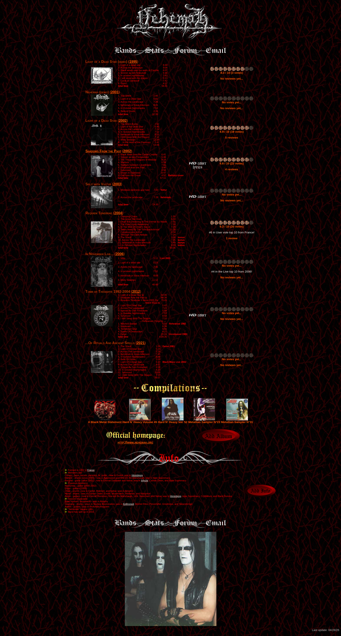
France (91, 470)
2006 (120, 254)
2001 (115, 92)
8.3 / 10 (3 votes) (232, 72)
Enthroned (128, 504)
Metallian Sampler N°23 (204, 421)
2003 (117, 184)
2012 (136, 291)
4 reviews (231, 169)
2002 (123, 120)
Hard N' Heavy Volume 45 (139, 421)
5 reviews (231, 137)
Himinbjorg (137, 475)
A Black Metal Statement (105, 421)
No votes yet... (231, 102)
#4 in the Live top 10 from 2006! (231, 271)
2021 (141, 343)
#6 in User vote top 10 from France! (231, 232)
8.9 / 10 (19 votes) (232, 131)
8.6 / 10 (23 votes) (232, 163)
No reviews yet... (231, 78)
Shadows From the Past (103, 151)
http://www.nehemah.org (135, 442)
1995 (133, 62)
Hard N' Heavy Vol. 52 (172, 421)
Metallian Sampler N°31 (237, 421)
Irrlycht (144, 480)
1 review (231, 238)
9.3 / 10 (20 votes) (232, 226)
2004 (118, 213)
